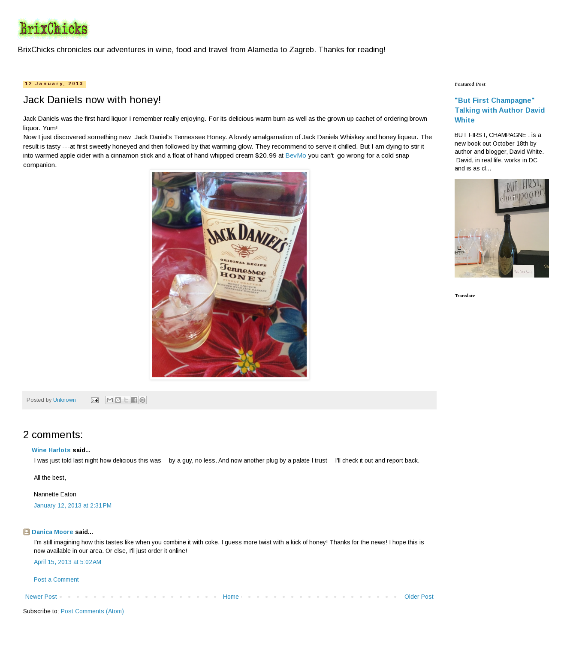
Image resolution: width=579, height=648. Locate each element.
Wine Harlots (51, 450)
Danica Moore (52, 532)
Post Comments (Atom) (92, 611)
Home (231, 596)
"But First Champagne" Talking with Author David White (500, 110)
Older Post (419, 596)
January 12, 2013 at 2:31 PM (73, 505)
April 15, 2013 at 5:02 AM (67, 561)
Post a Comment (56, 579)
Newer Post (41, 596)
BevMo (295, 155)
